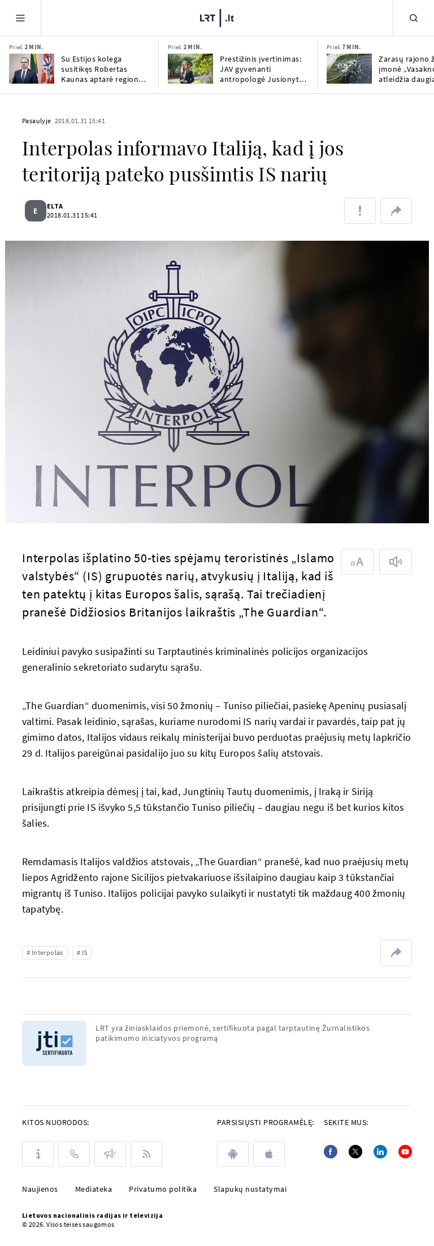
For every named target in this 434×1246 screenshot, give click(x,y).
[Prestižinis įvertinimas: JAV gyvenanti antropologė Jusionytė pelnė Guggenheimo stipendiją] (190, 69)
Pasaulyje (36, 120)
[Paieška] (413, 18)
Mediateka (93, 1189)
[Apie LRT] (38, 1154)
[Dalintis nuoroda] (396, 211)
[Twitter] (355, 1151)
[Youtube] (405, 1151)
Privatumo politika (163, 1189)
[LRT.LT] (217, 16)
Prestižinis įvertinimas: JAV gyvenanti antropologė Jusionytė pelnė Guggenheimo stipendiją (261, 69)
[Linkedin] (380, 1151)
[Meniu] (20, 18)
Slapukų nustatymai (250, 1189)
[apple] (269, 1154)
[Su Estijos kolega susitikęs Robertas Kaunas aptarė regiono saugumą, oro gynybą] (31, 69)
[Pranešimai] (110, 1154)
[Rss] (146, 1154)
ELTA (62, 206)
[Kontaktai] (74, 1154)
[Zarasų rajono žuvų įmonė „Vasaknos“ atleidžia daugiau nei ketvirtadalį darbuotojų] (349, 69)
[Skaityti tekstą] (395, 562)
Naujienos (40, 1189)
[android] (233, 1154)
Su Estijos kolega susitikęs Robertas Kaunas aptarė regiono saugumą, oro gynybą (102, 69)
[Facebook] (330, 1151)
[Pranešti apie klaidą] (360, 211)
